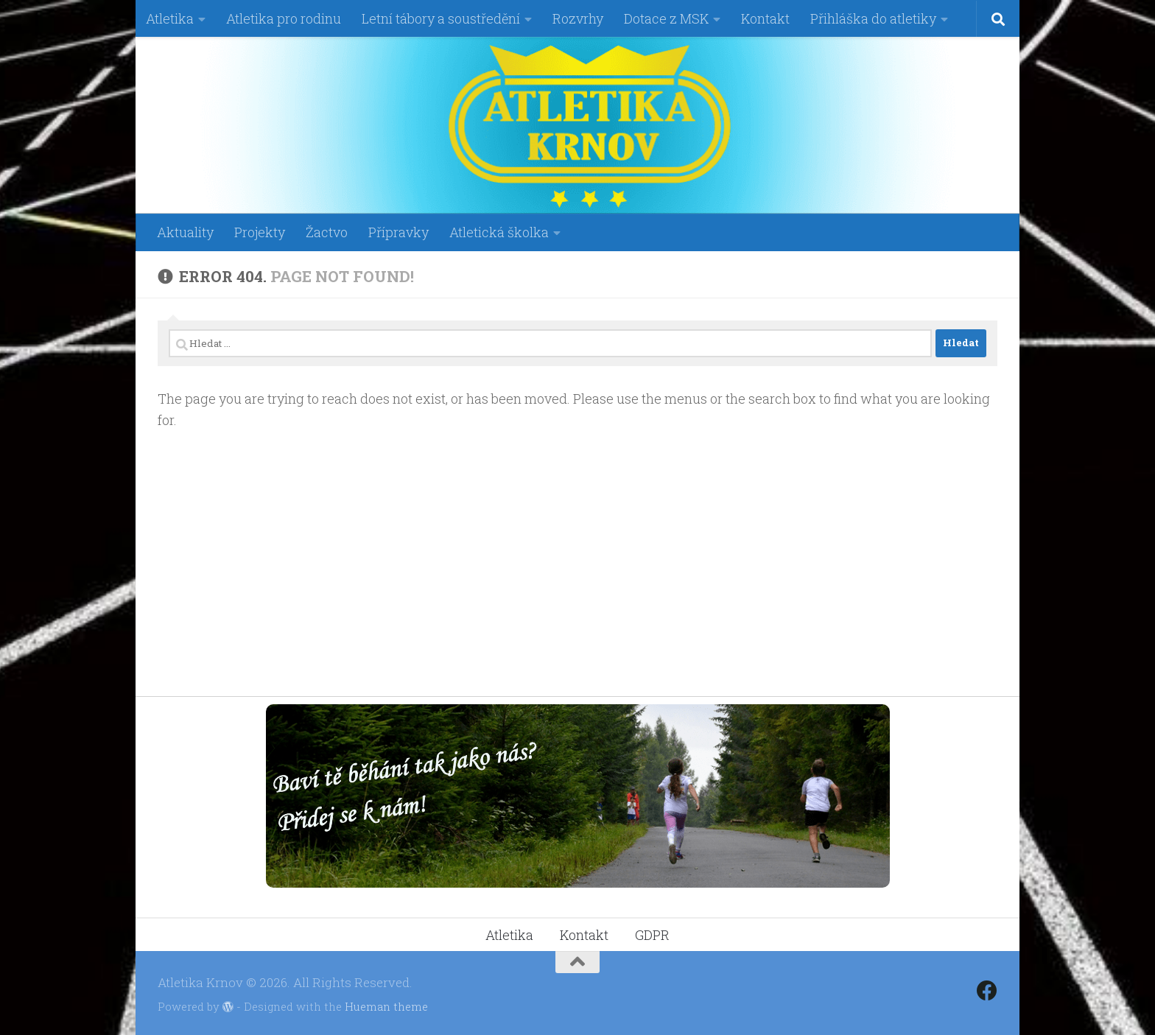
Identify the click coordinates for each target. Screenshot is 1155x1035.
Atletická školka (499, 232)
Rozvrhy (577, 18)
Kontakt (765, 18)
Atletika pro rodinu (283, 18)
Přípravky (398, 232)
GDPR (652, 932)
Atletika (170, 18)
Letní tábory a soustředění (441, 18)
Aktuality (185, 232)
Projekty (259, 232)
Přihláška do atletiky (873, 18)
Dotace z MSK (666, 18)
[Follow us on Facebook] (987, 988)
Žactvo (327, 232)
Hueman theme (386, 1003)
